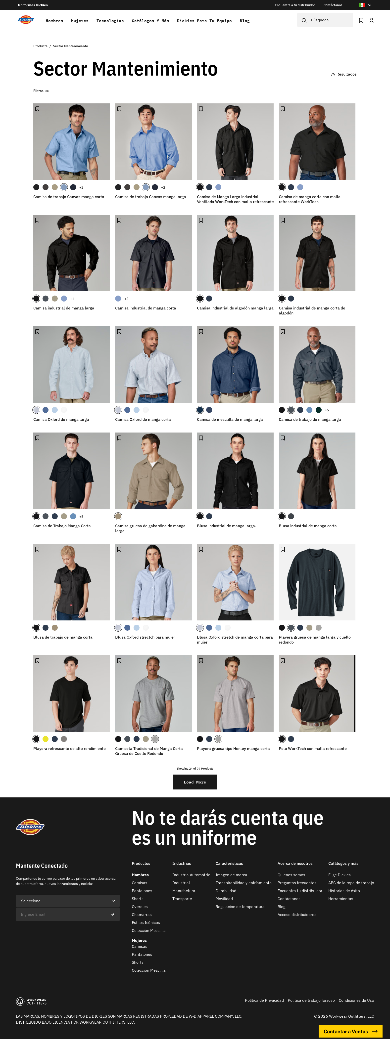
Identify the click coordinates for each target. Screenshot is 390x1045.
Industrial (181, 882)
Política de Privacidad (264, 1000)
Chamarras (142, 914)
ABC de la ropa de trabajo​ (351, 882)
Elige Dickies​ (339, 874)
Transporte (182, 898)
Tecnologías (110, 20)
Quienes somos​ (291, 874)
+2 (81, 187)
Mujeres (80, 20)
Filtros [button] (41, 90)
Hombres (54, 20)
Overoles (140, 906)
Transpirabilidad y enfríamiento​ (244, 882)
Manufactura (183, 890)
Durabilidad (226, 890)
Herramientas (340, 898)
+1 (72, 299)
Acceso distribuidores (297, 914)
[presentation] (54, 931)
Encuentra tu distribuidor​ (300, 890)
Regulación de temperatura (240, 906)
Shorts (138, 898)
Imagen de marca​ (231, 874)
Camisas (139, 882)
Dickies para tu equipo (204, 20)
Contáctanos (289, 898)
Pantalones (142, 890)
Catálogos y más (150, 20)
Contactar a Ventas (351, 1031)
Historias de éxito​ (344, 890)
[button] (149, 866)
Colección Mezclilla (149, 930)
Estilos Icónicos (146, 922)
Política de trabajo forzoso (311, 1000)
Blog (245, 20)
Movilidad (224, 898)
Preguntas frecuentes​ (297, 882)
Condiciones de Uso (356, 1000)
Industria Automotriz (191, 874)
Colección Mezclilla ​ (149, 970)
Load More (195, 782)
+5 (327, 410)
